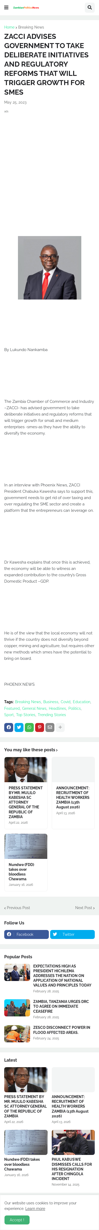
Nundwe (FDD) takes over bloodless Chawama (21, 872)
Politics (74, 708)
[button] (6, 7)
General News (34, 708)
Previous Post (18, 908)
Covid (65, 702)
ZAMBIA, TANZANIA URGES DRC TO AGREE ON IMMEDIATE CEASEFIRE (61, 1006)
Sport (9, 715)
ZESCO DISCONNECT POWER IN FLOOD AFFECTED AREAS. (61, 1029)
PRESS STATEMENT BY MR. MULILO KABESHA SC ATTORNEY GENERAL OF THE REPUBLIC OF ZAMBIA (26, 802)
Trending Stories (52, 715)
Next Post (83, 908)
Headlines (57, 708)
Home (9, 27)
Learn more (35, 1208)
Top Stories (25, 715)
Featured (12, 708)
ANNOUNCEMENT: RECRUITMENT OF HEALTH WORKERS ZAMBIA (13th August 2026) (72, 797)
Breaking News (31, 27)
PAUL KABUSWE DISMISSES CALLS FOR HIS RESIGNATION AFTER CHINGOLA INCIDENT (72, 1169)
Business (50, 702)
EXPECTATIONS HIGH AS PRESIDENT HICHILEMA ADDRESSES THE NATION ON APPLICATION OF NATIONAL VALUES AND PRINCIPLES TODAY (62, 976)
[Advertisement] (49, 166)
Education (81, 702)
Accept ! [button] (17, 1220)
